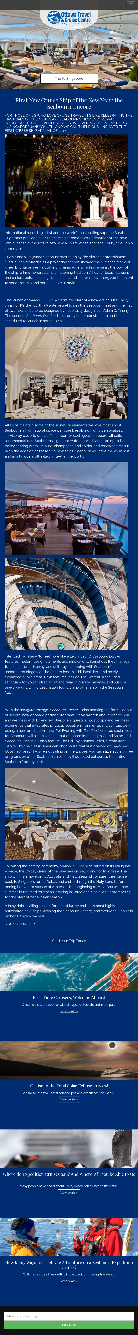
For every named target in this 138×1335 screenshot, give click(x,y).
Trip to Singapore (69, 78)
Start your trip (69, 1324)
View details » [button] (69, 1011)
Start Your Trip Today (69, 941)
